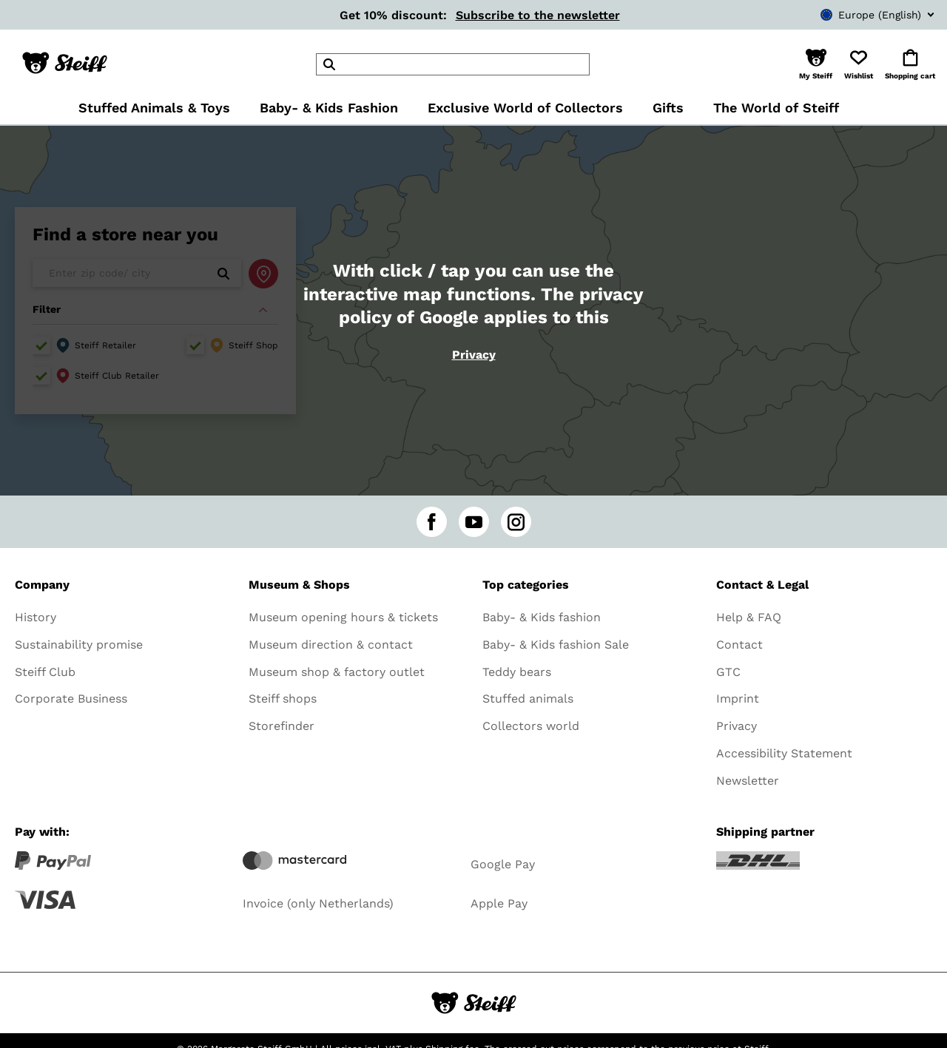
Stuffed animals (527, 699)
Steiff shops (283, 699)
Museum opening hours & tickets (343, 617)
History (35, 617)
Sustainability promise (79, 645)
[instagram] (516, 522)
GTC (728, 672)
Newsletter (747, 781)
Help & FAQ (748, 617)
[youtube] (474, 522)
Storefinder (281, 726)
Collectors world (530, 726)
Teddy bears (516, 672)
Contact (739, 645)
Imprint (737, 699)
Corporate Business (71, 699)
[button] (815, 64)
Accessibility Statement (784, 753)
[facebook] (432, 522)
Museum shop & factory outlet (337, 672)
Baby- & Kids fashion (541, 617)
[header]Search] (453, 64)
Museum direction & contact (331, 645)
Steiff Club (45, 672)
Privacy (474, 355)
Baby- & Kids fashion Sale (555, 645)
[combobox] (855, 14)
